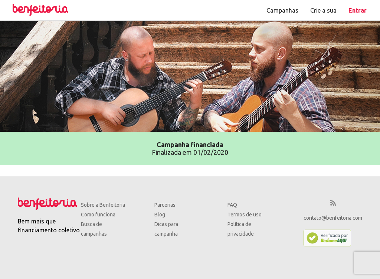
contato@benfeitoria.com (333, 218)
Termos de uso (244, 214)
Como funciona (98, 214)
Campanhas (282, 10)
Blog (159, 214)
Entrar (357, 10)
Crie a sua (323, 10)
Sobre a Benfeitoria (103, 205)
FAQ (232, 205)
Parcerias (165, 205)
